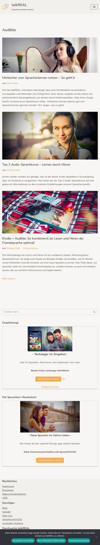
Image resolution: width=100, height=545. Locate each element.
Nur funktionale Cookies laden (51, 541)
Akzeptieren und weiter (23, 541)
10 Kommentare (30, 248)
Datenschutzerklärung (14, 494)
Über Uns (7, 516)
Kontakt (6, 512)
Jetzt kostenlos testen (50, 460)
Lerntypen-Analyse (12, 523)
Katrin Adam (12, 83)
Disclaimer (8, 490)
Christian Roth (13, 170)
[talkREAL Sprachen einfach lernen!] (18, 7)
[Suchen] (46, 312)
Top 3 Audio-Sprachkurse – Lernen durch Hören (36, 165)
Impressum (8, 486)
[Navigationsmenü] (94, 6)
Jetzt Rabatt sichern (48, 379)
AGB (4, 498)
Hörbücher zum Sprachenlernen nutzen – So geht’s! (38, 78)
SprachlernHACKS (12, 519)
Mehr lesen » (9, 279)
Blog (4, 508)
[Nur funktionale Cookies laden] (96, 537)
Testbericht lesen (50, 387)
